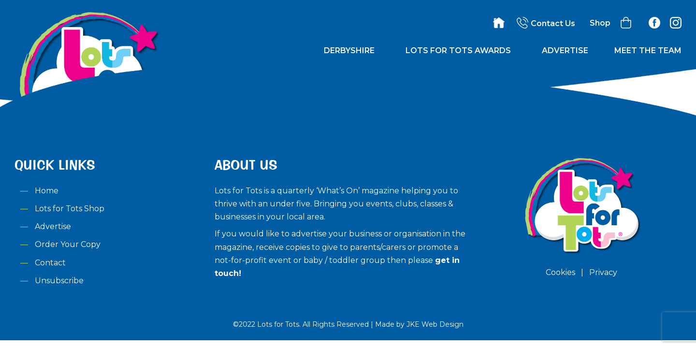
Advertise (565, 50)
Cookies (560, 272)
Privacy (603, 272)
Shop (600, 23)
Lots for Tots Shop (69, 208)
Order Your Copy (68, 244)
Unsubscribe (59, 280)
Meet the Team (648, 50)
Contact (50, 262)
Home (46, 190)
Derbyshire (349, 50)
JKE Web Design (435, 324)
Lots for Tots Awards (458, 50)
